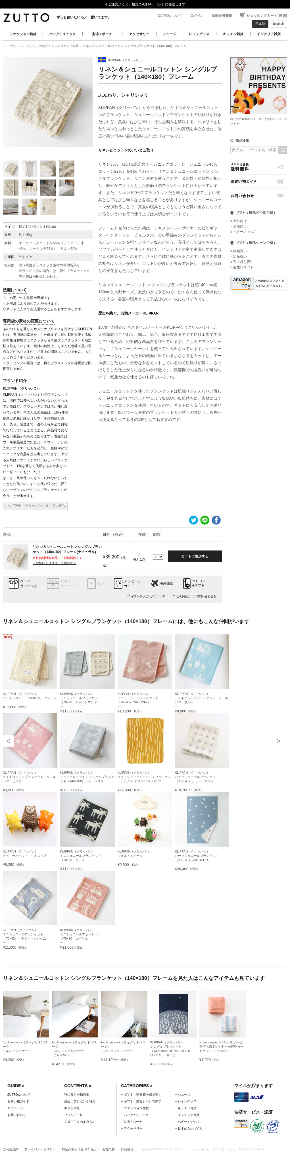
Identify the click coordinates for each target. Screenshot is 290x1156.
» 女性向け (238, 221)
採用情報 (127, 1149)
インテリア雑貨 (269, 34)
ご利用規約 (10, 1149)
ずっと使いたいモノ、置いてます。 (84, 17)
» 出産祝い (238, 256)
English (278, 24)
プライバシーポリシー (40, 1149)
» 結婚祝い (238, 251)
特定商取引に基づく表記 (79, 1149)
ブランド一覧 (73, 1115)
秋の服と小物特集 (76, 1094)
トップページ (12, 46)
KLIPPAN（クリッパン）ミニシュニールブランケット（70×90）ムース (80, 856)
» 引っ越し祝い (242, 262)
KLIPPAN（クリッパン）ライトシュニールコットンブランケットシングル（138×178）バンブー (144, 777)
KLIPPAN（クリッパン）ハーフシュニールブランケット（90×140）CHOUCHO (197, 856)
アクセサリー (139, 34)
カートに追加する (194, 556)
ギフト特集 (72, 1108)
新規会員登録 (222, 16)
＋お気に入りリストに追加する (54, 563)
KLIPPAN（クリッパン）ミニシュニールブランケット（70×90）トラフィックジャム (24, 934)
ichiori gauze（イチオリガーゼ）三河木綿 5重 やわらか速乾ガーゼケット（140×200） (222, 1046)
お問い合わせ (258, 196)
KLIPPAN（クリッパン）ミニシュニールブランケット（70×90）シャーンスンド (80, 698)
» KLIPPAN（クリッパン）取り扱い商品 (35, 506)
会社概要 (108, 1149)
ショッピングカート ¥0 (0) (267, 16)
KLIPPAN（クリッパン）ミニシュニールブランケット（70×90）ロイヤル (80, 934)
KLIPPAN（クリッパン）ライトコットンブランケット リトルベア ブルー (201, 698)
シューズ (169, 34)
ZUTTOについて (170, 16)
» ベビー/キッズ (242, 232)
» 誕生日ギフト (242, 267)
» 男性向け (238, 226)
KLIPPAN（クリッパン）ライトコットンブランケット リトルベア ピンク (29, 777)
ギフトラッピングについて (148, 596)
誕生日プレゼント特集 (79, 1101)
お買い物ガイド (258, 181)
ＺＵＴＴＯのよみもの (79, 1121)
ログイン (197, 16)
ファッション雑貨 (22, 34)
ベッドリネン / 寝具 (65, 46)
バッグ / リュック (62, 34)
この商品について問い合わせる (196, 596)
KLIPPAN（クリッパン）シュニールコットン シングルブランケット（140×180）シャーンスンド (87, 777)
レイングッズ (199, 34)
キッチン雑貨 (233, 34)
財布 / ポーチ (102, 34)
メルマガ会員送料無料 (258, 167)
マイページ (15, 1108)
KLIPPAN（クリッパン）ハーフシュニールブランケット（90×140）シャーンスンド (197, 777)
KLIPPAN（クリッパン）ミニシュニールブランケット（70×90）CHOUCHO (138, 698)
